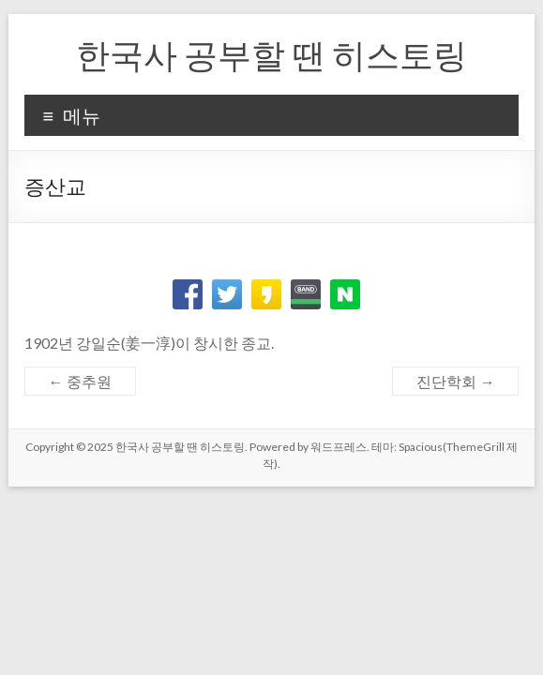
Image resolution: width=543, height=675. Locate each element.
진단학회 (455, 381)
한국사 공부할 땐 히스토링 (271, 54)
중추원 (80, 381)
